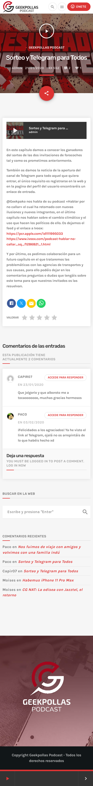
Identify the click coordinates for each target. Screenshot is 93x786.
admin (17, 68)
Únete (78, 6)
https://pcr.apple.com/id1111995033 (34, 234)
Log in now (16, 466)
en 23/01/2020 (31, 385)
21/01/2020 (34, 68)
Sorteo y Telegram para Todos (45, 561)
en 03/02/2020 (31, 422)
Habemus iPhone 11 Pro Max (48, 580)
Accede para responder (65, 377)
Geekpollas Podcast (46, 47)
